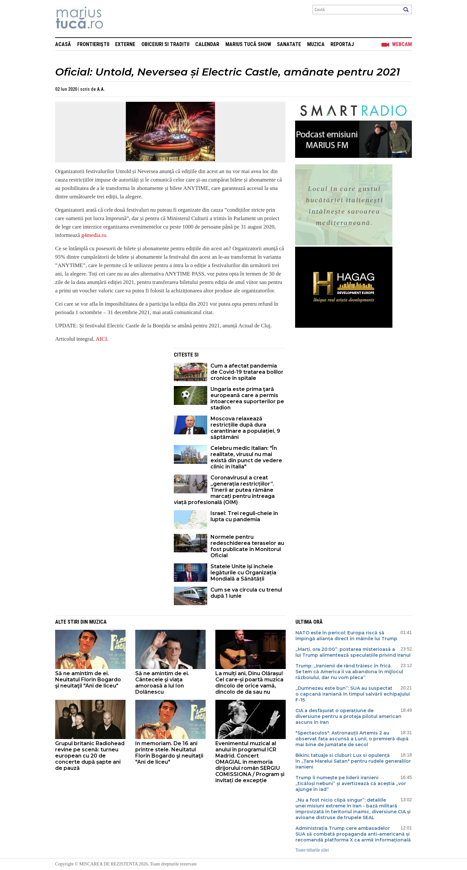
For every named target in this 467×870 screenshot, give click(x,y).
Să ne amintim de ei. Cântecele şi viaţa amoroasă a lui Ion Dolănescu (162, 682)
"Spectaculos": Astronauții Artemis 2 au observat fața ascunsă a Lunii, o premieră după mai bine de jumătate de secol (352, 738)
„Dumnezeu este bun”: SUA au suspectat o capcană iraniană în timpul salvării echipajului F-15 (352, 694)
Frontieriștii (93, 44)
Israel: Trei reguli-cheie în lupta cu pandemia (244, 516)
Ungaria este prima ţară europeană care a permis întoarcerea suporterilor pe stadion (247, 398)
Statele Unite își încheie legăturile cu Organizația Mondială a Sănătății (243, 572)
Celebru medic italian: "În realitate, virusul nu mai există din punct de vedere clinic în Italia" (246, 457)
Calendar (207, 44)
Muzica (316, 44)
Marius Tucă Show (248, 44)
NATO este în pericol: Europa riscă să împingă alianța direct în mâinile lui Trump (346, 635)
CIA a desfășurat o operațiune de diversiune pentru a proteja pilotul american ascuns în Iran (348, 716)
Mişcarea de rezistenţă (114, 18)
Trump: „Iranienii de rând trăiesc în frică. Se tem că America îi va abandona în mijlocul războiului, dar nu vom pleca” (349, 671)
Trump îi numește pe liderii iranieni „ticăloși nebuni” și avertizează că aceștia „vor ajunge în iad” (350, 783)
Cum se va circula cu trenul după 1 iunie (246, 593)
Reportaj (342, 44)
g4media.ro (93, 235)
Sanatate (289, 44)
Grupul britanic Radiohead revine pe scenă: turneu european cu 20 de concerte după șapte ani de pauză (90, 755)
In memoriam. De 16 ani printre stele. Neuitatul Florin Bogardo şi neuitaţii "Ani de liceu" (169, 752)
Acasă (63, 44)
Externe (125, 44)
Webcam (402, 44)
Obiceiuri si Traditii (165, 44)
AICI (101, 339)
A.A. (101, 89)
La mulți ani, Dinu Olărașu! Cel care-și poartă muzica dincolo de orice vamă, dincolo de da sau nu (249, 682)
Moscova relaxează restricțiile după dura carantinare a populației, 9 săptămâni (245, 428)
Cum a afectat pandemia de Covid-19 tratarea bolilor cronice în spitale (246, 372)
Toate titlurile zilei (312, 850)
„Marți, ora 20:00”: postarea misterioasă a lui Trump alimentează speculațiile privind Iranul (353, 652)
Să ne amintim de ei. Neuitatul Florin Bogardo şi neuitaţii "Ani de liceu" (88, 679)
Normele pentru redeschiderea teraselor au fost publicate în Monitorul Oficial (247, 546)
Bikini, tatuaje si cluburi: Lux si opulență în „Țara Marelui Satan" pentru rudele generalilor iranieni (353, 761)
